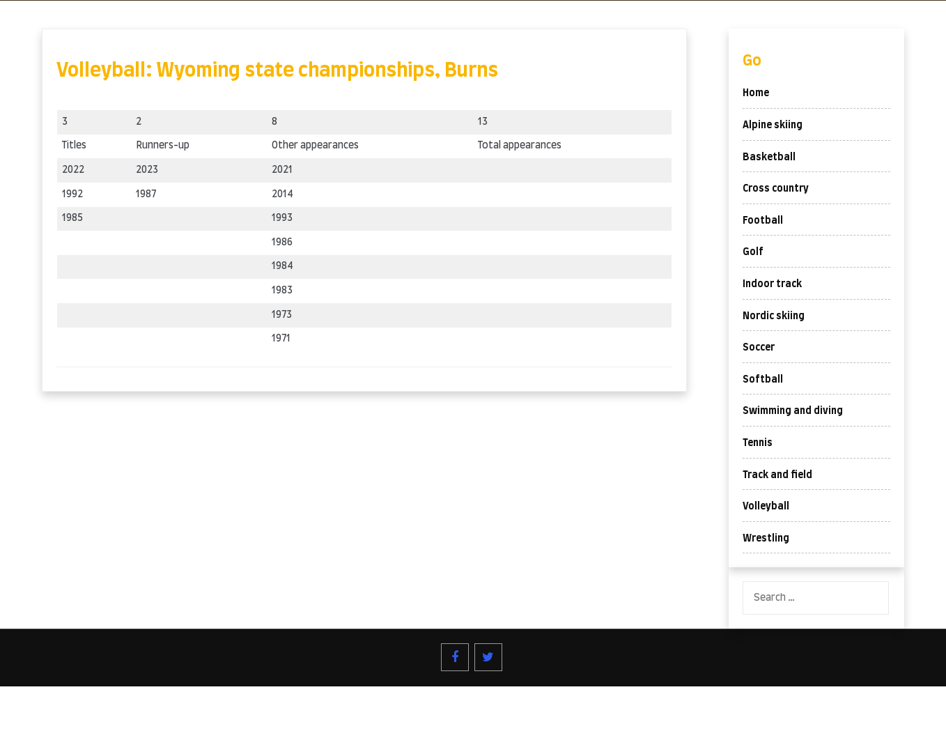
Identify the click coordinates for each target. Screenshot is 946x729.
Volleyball (766, 507)
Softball (763, 380)
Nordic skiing (774, 316)
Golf (753, 252)
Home (756, 93)
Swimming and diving (793, 411)
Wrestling (766, 539)
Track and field (777, 475)
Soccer (759, 348)
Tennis (758, 443)
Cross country (776, 189)
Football (763, 221)
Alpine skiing (772, 125)
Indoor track (772, 284)
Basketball (769, 157)
